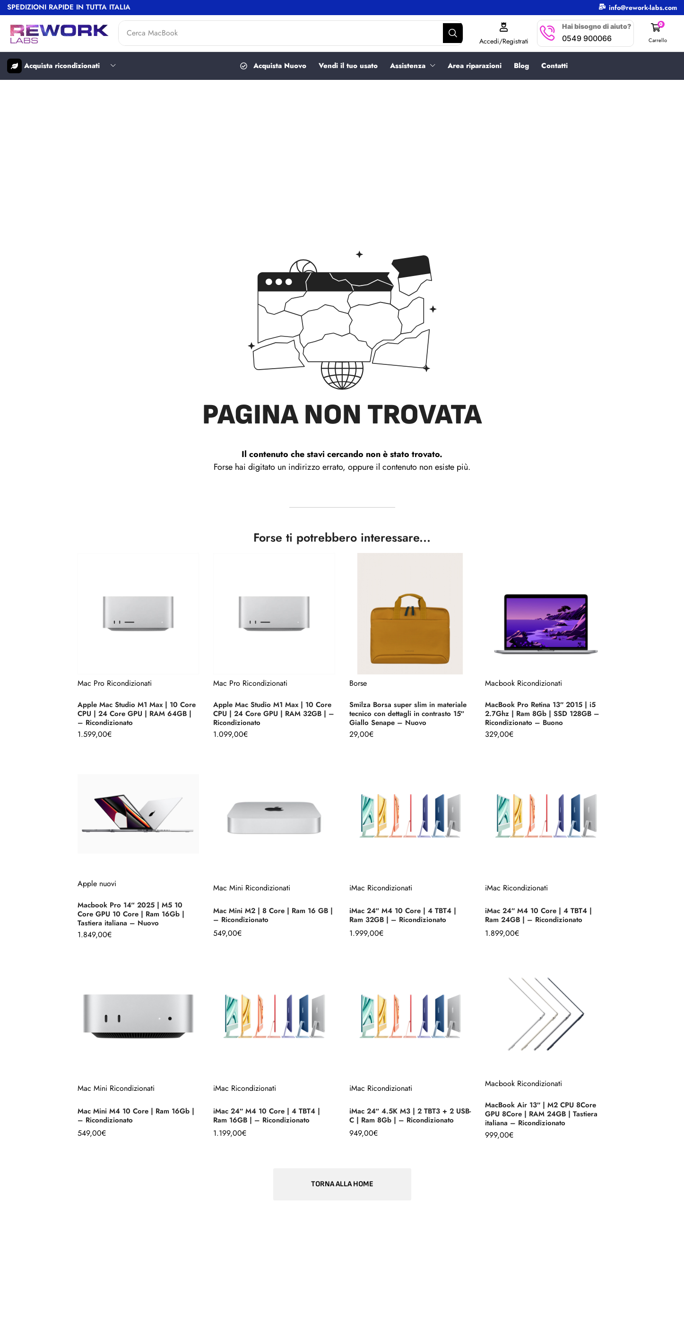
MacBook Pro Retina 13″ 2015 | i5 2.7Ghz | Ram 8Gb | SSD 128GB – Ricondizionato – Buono (545, 714)
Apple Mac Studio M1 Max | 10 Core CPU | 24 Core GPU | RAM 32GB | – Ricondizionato (269, 714)
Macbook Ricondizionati (523, 682)
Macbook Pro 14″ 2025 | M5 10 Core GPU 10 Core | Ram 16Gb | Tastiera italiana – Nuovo (134, 917)
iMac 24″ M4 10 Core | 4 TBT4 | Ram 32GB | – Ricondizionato (405, 919)
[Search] (460, 33)
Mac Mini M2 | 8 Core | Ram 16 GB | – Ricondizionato (274, 919)
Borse (358, 678)
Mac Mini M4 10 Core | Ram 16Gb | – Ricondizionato (137, 1119)
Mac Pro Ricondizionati (115, 682)
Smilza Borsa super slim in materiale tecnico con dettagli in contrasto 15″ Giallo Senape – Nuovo (404, 713)
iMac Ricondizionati (380, 892)
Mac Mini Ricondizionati (251, 892)
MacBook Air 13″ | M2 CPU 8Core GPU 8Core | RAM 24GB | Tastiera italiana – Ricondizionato (544, 1118)
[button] (659, 33)
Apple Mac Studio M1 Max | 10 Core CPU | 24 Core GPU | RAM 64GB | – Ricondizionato (134, 714)
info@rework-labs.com (643, 7)
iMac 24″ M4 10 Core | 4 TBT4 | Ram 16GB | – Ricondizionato (269, 1119)
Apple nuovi (97, 887)
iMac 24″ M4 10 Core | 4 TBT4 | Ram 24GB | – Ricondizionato (541, 919)
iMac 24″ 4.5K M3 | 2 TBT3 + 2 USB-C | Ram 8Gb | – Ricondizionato (404, 1118)
